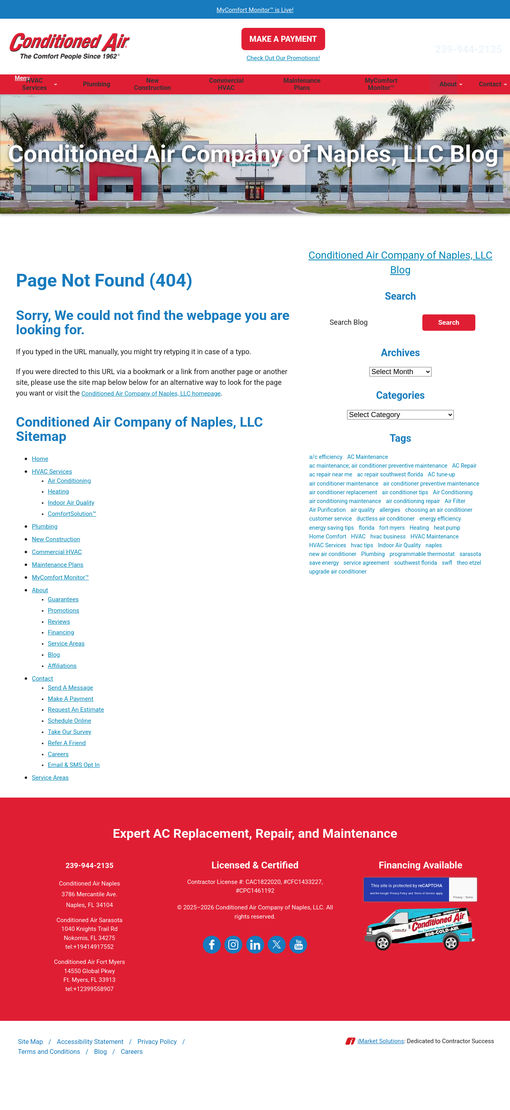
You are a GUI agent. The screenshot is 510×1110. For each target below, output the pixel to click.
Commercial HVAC (61, 558)
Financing (63, 645)
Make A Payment (75, 720)
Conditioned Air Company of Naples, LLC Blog (400, 263)
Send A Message (74, 707)
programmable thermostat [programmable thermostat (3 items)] (422, 556)
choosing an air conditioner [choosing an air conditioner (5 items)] (439, 512)
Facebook (212, 978)
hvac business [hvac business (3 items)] (388, 539)
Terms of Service (424, 926)
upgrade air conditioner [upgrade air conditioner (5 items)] (338, 574)
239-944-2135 (439, 46)
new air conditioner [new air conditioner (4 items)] (333, 556)
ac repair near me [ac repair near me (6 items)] (330, 477)
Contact (44, 696)
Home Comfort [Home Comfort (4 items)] (327, 539)
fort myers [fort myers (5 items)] (392, 530)
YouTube (298, 978)
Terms (469, 930)
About (41, 596)
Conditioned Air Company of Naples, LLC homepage (163, 393)
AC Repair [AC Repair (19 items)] (464, 468)
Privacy (458, 930)
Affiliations (65, 683)
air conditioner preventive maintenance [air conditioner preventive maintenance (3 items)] (431, 486)
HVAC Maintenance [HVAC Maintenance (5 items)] (434, 539)
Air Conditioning (73, 482)
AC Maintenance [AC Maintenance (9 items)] (367, 459)
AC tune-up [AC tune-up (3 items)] (441, 477)
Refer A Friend (70, 771)
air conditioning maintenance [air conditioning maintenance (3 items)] (345, 503)
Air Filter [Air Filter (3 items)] (455, 503)
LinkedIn (255, 978)
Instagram (233, 978)
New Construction (60, 545)
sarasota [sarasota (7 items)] (470, 556)
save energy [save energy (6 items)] (324, 565)
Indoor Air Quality (75, 507)
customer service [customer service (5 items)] (330, 521)
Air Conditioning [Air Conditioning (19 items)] (453, 495)
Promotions (66, 620)
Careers (60, 783)
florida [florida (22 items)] (367, 530)
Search (448, 325)
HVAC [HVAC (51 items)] (358, 539)
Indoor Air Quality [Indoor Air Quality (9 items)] (399, 547)
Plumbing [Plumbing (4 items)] (373, 556)
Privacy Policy (398, 926)
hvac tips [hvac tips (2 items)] (362, 547)
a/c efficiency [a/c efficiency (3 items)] (325, 459)
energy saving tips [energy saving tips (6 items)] (331, 530)
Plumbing (47, 533)
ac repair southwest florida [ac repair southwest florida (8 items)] (390, 477)
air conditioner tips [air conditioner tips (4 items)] (405, 495)
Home (41, 458)
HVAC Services (55, 471)
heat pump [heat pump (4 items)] (447, 530)
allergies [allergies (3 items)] (389, 512)
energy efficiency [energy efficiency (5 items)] (440, 521)
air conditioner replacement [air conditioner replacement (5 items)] (343, 495)
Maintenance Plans (62, 571)
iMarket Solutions (380, 1074)
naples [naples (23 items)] (434, 547)
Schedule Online (73, 745)
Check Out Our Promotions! (254, 58)
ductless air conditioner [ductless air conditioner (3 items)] (386, 521)
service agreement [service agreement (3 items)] (366, 565)
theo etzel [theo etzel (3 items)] (469, 565)
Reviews (61, 632)
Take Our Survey (73, 758)
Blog (55, 671)
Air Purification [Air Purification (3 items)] (327, 512)
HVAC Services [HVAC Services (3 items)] (327, 547)
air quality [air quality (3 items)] (363, 512)
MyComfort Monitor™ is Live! (255, 9)
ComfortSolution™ (76, 520)
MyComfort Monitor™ (65, 583)
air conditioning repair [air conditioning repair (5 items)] (413, 503)
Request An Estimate (81, 732)
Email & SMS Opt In (78, 796)
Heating (60, 494)
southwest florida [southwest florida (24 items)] (415, 565)
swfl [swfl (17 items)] (447, 565)
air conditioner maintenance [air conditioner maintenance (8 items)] (344, 486)
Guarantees (66, 607)
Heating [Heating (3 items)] (419, 530)
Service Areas (69, 658)
